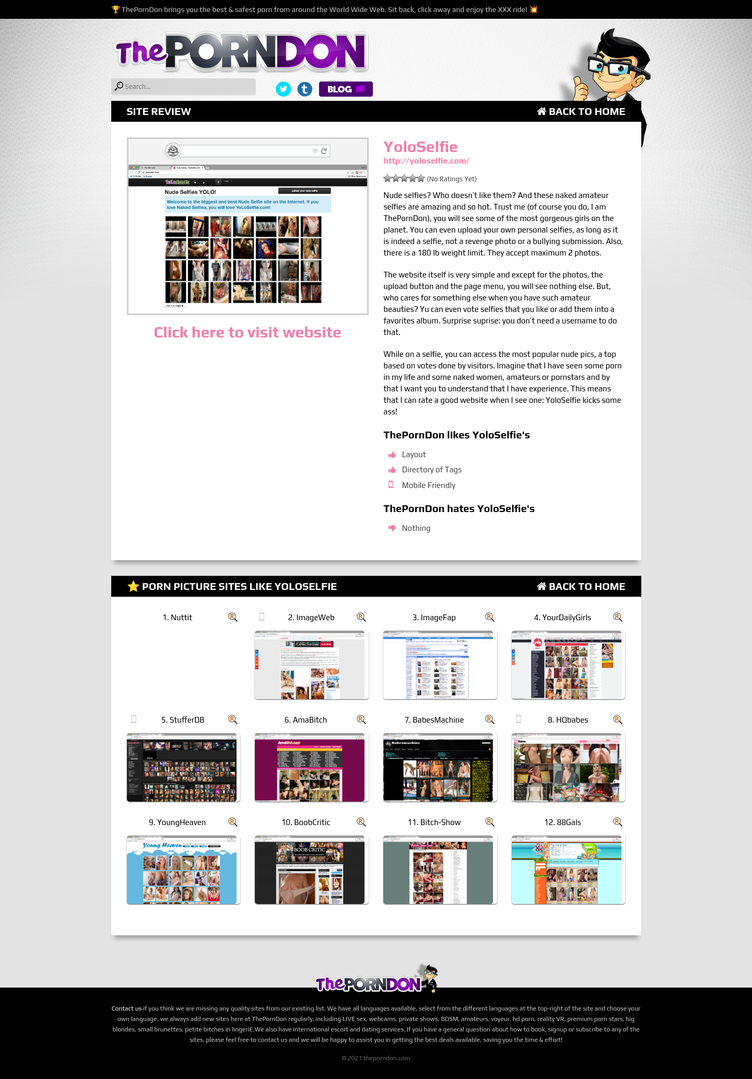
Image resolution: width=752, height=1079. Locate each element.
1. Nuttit (177, 617)
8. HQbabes (568, 719)
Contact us (127, 1008)
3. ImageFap (434, 617)
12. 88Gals (562, 822)
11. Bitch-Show (434, 822)
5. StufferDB (183, 719)
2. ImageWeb (311, 617)
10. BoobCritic (306, 822)
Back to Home (581, 111)
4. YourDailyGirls (563, 617)
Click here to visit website (247, 332)
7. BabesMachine (434, 719)
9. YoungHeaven (177, 822)
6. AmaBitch (306, 719)
